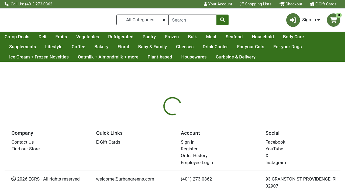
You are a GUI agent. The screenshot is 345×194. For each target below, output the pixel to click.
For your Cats (280, 49)
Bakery (132, 49)
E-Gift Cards (323, 4)
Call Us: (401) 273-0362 (28, 4)
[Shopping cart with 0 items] (333, 21)
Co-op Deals (68, 38)
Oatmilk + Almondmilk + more (108, 59)
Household (314, 38)
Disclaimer (184, 144)
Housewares (193, 59)
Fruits (112, 38)
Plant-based (159, 59)
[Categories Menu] (142, 21)
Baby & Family (182, 49)
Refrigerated (172, 38)
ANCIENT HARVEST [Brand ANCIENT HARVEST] (219, 177)
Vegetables (138, 38)
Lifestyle (83, 49)
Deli (94, 38)
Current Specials (26, 38)
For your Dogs (317, 49)
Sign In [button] (301, 21)
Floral (153, 49)
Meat (262, 38)
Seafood (285, 38)
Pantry (200, 38)
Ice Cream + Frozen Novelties (39, 59)
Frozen (223, 38)
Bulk (243, 38)
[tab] (159, 143)
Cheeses (214, 49)
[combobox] (192, 21)
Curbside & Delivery (235, 59)
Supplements (52, 49)
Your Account (218, 4)
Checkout (291, 4)
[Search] (192, 21)
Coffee (108, 49)
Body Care (19, 49)
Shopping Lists (255, 4)
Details (159, 144)
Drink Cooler (245, 49)
